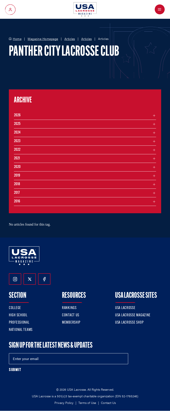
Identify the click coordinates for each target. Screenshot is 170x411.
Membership (71, 323)
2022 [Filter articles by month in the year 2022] (17, 150)
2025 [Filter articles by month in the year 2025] (17, 124)
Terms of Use (87, 403)
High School (18, 315)
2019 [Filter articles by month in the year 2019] (17, 175)
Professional (19, 323)
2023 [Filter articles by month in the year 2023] (17, 141)
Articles (69, 39)
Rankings (69, 308)
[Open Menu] (160, 9)
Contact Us (70, 315)
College (15, 308)
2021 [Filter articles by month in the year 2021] (17, 158)
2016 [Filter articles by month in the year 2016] (17, 201)
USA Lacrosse (125, 308)
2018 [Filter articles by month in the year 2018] (17, 184)
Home (17, 39)
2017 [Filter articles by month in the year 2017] (17, 193)
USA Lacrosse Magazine (133, 315)
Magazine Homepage (43, 39)
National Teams (21, 330)
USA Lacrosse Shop (129, 323)
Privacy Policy (63, 403)
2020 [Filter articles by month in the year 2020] (17, 167)
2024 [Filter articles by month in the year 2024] (17, 132)
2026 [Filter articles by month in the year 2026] (17, 115)
